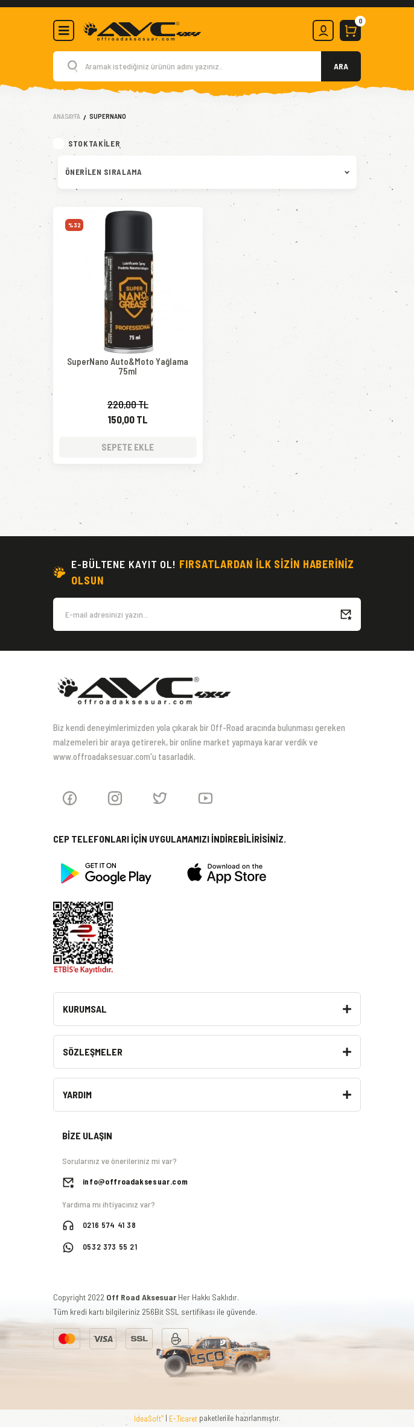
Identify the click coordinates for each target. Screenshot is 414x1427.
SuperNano (107, 116)
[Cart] (350, 30)
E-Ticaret (183, 1417)
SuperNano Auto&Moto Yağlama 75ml (127, 366)
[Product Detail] (128, 225)
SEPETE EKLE (127, 445)
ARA (341, 66)
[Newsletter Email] (207, 613)
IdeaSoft (149, 1417)
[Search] (207, 66)
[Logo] (141, 29)
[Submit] (346, 613)
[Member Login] (323, 30)
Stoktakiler (94, 143)
